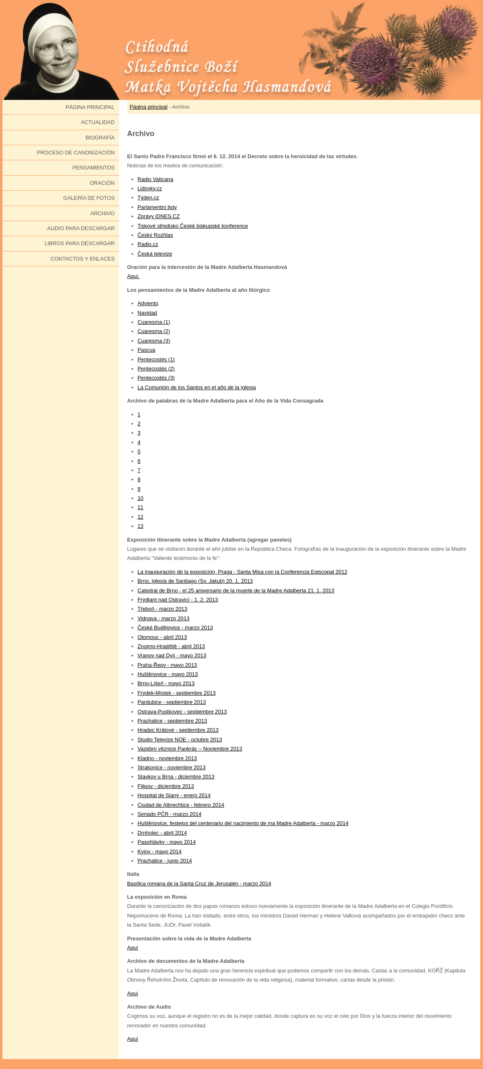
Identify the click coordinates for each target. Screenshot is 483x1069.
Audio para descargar (81, 228)
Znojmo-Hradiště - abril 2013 (171, 646)
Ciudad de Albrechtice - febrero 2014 (181, 805)
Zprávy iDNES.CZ (159, 216)
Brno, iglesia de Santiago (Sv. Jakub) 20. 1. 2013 (195, 581)
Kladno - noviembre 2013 (167, 758)
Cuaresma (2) (154, 331)
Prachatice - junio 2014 (165, 861)
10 (141, 498)
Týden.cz (148, 197)
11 (141, 507)
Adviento (148, 303)
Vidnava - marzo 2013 (164, 618)
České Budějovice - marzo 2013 (175, 627)
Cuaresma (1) (154, 322)
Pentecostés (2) (156, 368)
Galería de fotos (89, 198)
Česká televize (155, 254)
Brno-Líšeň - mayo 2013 (166, 683)
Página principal (90, 107)
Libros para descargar (79, 243)
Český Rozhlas (155, 235)
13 (141, 526)
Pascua (147, 350)
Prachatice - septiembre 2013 (172, 721)
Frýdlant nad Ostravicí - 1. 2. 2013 (178, 600)
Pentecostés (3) (156, 378)
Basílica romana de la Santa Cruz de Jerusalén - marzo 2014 (199, 883)
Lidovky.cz (150, 188)
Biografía (100, 137)
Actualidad (97, 122)
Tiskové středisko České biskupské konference (193, 226)
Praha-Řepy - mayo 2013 (167, 665)
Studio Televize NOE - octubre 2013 (180, 739)
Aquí (132, 948)
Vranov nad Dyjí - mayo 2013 (172, 655)
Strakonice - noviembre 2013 (172, 767)
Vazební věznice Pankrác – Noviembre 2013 (190, 749)
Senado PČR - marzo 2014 (170, 814)
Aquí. (133, 276)
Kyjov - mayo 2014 (160, 851)
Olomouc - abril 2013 (162, 637)
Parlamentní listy (157, 207)
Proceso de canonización (76, 152)
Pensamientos (93, 167)
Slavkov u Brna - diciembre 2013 (176, 776)
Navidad (147, 313)
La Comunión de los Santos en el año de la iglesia (197, 387)
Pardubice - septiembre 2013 (172, 702)
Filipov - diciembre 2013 (166, 786)
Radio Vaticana (155, 179)
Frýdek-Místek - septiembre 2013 (177, 693)
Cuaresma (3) (154, 341)
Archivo (102, 213)
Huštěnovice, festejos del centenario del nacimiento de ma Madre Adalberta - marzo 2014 (243, 823)
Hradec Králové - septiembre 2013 (178, 730)
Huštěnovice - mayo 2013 (168, 674)
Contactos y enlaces (82, 259)
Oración (102, 183)
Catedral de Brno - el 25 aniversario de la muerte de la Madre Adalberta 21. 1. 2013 (236, 590)
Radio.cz (148, 244)
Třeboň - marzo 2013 (163, 609)
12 (141, 517)
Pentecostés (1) (156, 359)
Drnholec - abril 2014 (162, 833)
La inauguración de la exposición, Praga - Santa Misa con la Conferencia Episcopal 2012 (242, 572)
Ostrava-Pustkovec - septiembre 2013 (182, 712)
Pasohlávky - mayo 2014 (167, 842)
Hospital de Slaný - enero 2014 (174, 795)
